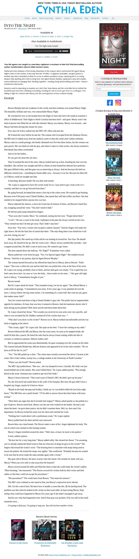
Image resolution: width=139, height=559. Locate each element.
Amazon (36, 36)
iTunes (55, 57)
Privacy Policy (77, 555)
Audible (47, 57)
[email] (114, 88)
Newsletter (95, 18)
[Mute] (60, 51)
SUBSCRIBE (114, 94)
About (34, 18)
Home (27, 18)
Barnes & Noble (47, 36)
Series (66, 18)
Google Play (68, 36)
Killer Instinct (22, 28)
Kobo (59, 36)
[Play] (26, 51)
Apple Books (25, 36)
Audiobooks (77, 18)
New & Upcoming (46, 18)
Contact (105, 18)
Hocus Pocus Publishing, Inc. (59, 555)
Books (58, 18)
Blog (86, 18)
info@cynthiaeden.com (92, 555)
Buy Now (114, 72)
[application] (46, 51)
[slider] (43, 51)
